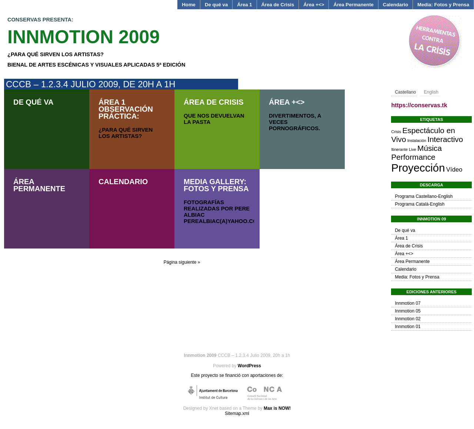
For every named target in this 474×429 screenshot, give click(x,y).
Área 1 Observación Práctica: (126, 109)
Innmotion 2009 (83, 37)
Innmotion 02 (407, 318)
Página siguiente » (182, 262)
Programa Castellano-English (424, 196)
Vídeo (454, 169)
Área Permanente (353, 4)
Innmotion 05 (407, 311)
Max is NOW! (277, 408)
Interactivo (445, 139)
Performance (413, 157)
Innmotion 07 (407, 303)
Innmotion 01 (407, 326)
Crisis (396, 131)
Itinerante (399, 149)
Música (429, 148)
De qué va (216, 4)
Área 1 (244, 4)
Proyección (418, 168)
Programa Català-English (419, 204)
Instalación (416, 140)
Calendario (395, 4)
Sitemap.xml (237, 413)
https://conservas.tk (419, 105)
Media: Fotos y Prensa (443, 4)
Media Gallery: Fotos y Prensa (216, 185)
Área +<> (313, 4)
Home (189, 4)
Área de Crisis (277, 4)
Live (412, 149)
